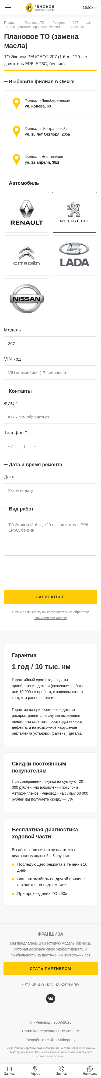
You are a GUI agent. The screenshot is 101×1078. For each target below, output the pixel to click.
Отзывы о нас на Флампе (50, 984)
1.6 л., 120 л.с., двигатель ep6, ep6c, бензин (49, 25)
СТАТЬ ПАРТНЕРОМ (50, 968)
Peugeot (59, 23)
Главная (10, 23)
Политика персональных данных (50, 1031)
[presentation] (45, 574)
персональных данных (50, 617)
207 (75, 23)
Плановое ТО (35, 23)
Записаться (50, 597)
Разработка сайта (50, 1040)
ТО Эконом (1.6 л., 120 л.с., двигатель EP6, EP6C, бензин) (50, 537)
